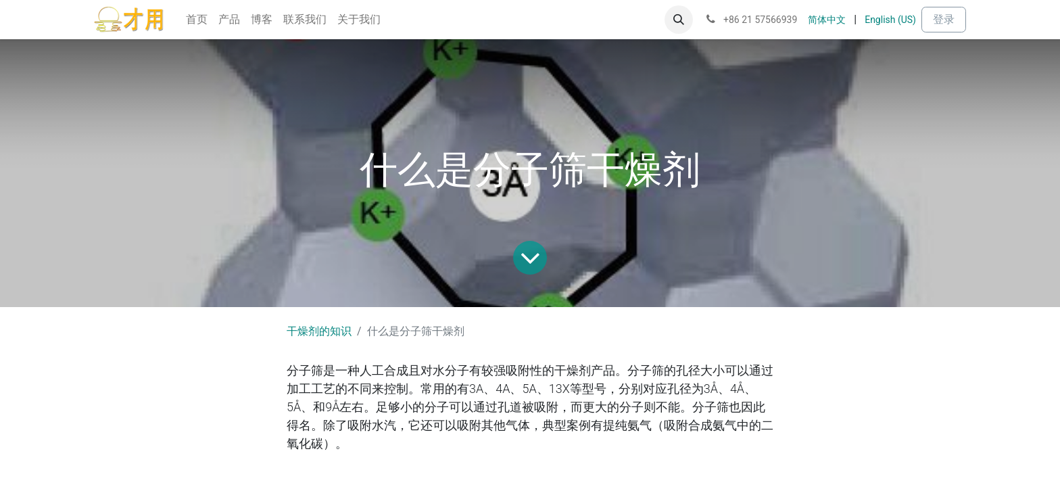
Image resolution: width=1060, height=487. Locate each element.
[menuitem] (196, 19)
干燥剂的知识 (319, 331)
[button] (679, 19)
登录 (944, 19)
